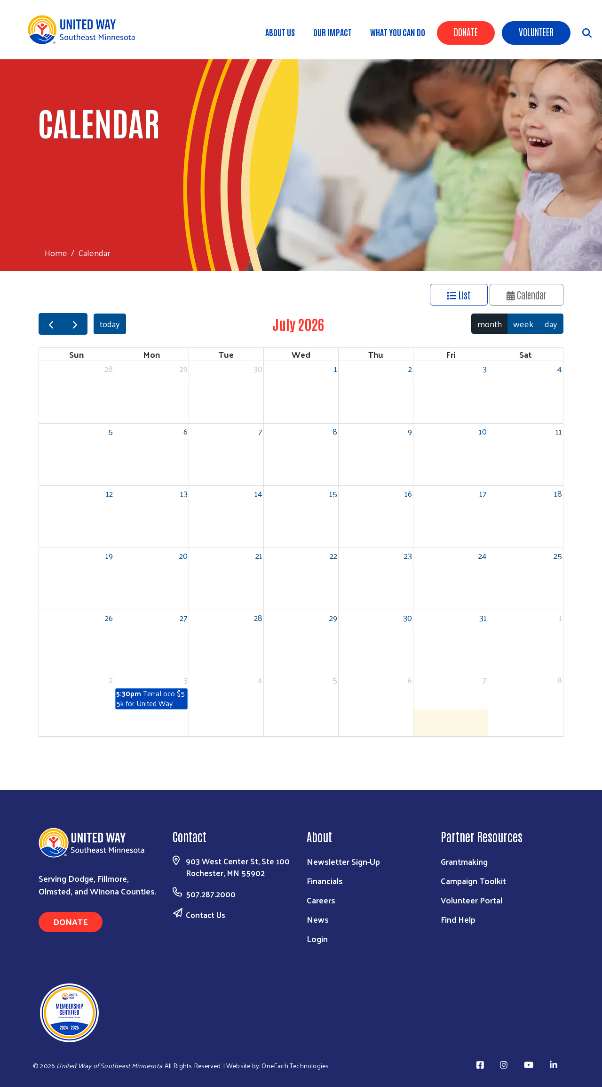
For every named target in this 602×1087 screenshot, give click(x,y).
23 (408, 555)
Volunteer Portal (471, 900)
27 (184, 617)
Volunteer (536, 31)
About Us (280, 32)
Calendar (527, 295)
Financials (325, 880)
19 (109, 555)
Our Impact (332, 32)
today (110, 323)
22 (333, 555)
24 (482, 555)
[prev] (51, 324)
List (459, 295)
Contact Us (205, 915)
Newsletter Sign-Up (343, 861)
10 (483, 431)
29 (184, 368)
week (523, 323)
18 (558, 493)
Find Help (458, 919)
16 (408, 493)
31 (483, 617)
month (489, 323)
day (551, 323)
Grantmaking (464, 861)
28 (108, 368)
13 (184, 493)
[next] (75, 324)
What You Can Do (397, 32)
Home (56, 252)
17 (483, 493)
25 (558, 555)
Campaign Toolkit (473, 880)
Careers (321, 900)
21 (258, 555)
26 (109, 617)
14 (258, 493)
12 (109, 493)
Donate (466, 31)
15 (333, 493)
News (318, 919)
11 (558, 431)
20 (183, 555)
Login (317, 938)
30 (257, 368)
